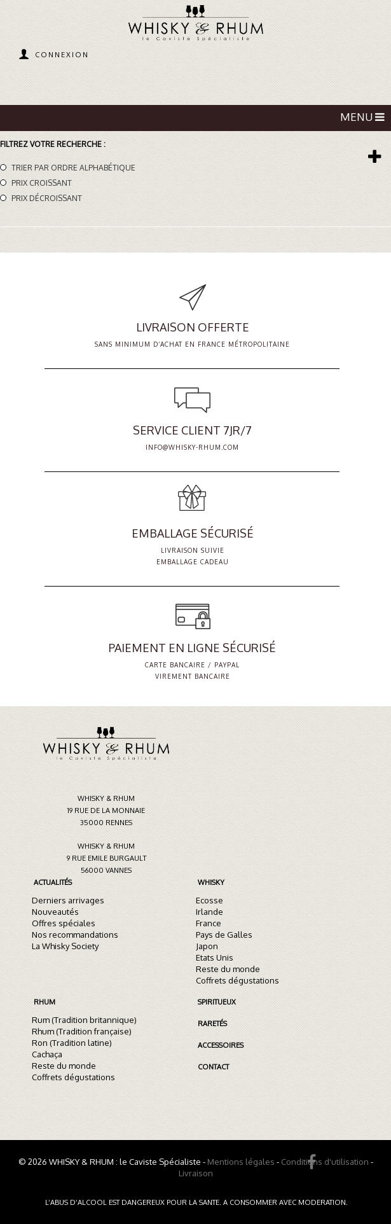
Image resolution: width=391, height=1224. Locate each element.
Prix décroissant (46, 198)
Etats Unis (214, 957)
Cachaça (47, 1054)
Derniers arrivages (68, 900)
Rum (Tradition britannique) (84, 1020)
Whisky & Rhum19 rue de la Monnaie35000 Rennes (106, 810)
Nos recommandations (75, 934)
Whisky (211, 882)
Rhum (44, 1002)
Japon (207, 946)
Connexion (62, 54)
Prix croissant (41, 183)
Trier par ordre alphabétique (73, 167)
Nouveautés (55, 912)
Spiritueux (217, 1002)
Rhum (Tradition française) (82, 1031)
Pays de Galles (224, 934)
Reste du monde (228, 969)
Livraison (196, 1173)
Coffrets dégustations (237, 980)
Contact (213, 1066)
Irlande (209, 912)
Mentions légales (241, 1162)
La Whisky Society (65, 946)
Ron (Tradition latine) (72, 1043)
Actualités (53, 882)
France (208, 923)
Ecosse (209, 900)
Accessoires (221, 1045)
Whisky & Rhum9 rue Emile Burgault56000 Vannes (106, 858)
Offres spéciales (63, 923)
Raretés (212, 1023)
